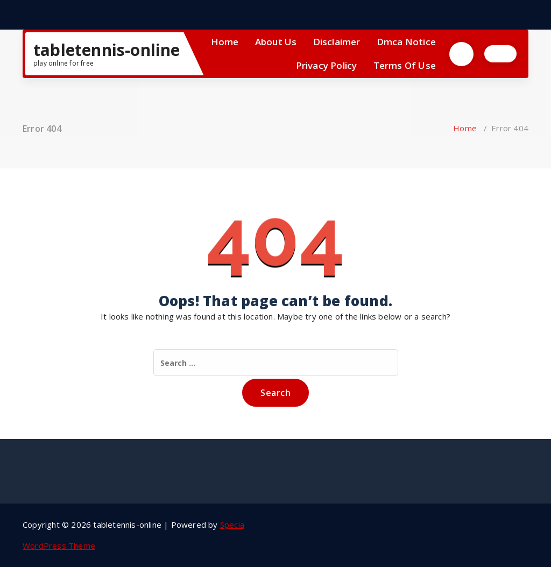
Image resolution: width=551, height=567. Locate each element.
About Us (276, 42)
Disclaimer (337, 42)
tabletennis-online (106, 50)
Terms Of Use (404, 65)
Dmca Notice (406, 42)
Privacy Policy (326, 65)
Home (225, 42)
